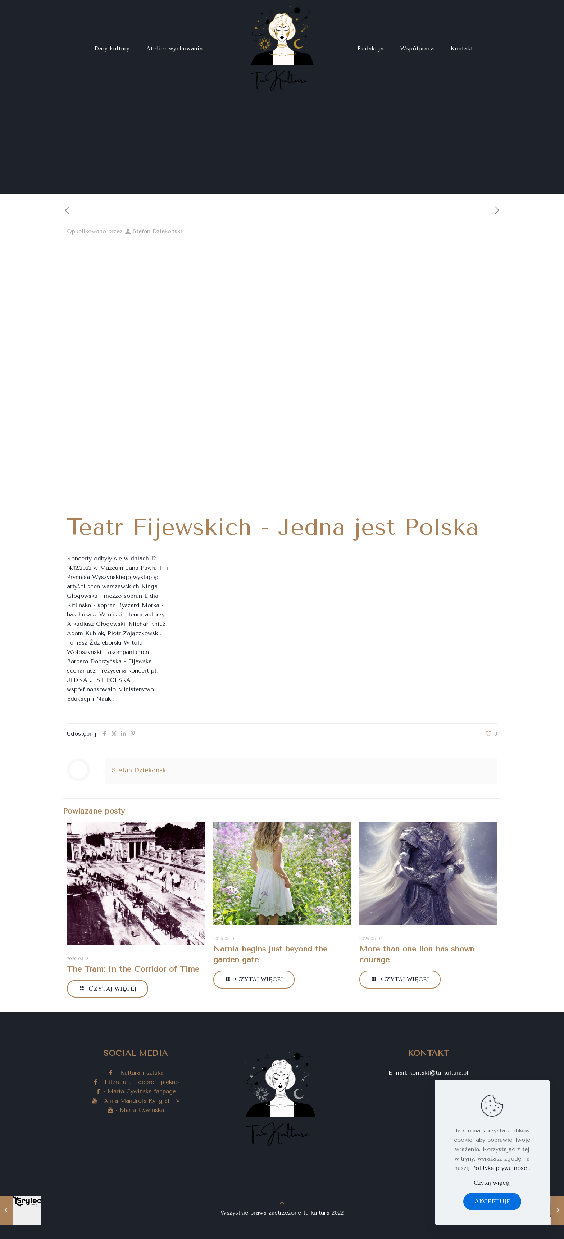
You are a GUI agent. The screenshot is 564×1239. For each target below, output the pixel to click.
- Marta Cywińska (136, 1110)
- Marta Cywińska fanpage (135, 1091)
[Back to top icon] (282, 1203)
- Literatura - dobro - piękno (135, 1082)
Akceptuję (492, 1201)
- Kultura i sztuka (136, 1072)
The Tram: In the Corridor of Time (133, 969)
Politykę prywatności (500, 1168)
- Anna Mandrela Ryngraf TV (136, 1100)
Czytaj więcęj (492, 1182)
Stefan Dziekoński (157, 231)
